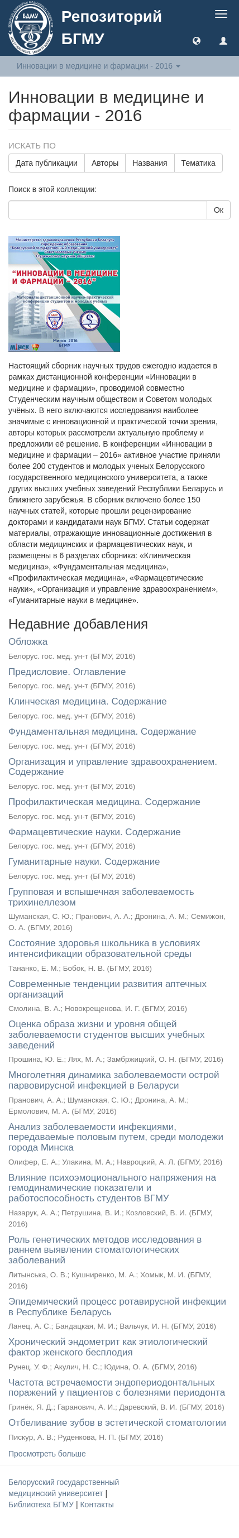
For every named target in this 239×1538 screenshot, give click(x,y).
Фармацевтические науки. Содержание (94, 832)
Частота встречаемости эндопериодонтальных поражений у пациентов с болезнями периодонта (116, 1387)
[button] (197, 40)
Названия (149, 163)
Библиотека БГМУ (42, 1504)
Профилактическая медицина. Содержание (104, 802)
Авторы (105, 163)
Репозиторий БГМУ (111, 27)
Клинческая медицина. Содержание (87, 701)
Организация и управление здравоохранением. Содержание (112, 767)
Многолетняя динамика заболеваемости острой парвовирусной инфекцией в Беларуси (113, 1080)
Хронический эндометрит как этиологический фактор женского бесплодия (108, 1347)
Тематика (198, 163)
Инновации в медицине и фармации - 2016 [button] (98, 65)
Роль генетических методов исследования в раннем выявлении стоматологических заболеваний (105, 1250)
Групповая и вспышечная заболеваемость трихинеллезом (101, 897)
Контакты (96, 1504)
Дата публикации (47, 163)
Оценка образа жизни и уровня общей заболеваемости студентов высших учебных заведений (106, 1034)
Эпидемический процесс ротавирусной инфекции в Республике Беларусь (117, 1306)
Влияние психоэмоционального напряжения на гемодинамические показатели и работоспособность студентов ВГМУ (112, 1188)
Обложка (27, 641)
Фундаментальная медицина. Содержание (102, 731)
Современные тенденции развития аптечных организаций (107, 989)
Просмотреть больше (47, 1453)
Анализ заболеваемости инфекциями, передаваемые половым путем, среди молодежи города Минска (115, 1137)
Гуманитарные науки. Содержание (84, 861)
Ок (218, 209)
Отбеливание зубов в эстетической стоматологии (117, 1422)
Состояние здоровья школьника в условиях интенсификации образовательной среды (104, 948)
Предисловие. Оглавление (67, 672)
